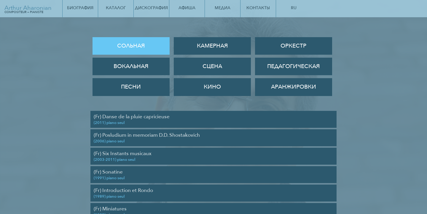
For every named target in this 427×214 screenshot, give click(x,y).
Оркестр (293, 46)
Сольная (131, 46)
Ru (294, 8)
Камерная (212, 46)
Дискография (151, 8)
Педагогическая (293, 66)
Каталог (116, 8)
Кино (212, 87)
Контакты (258, 8)
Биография (80, 8)
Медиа (222, 8)
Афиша (187, 8)
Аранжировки (293, 87)
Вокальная (131, 66)
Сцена (212, 66)
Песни (131, 87)
